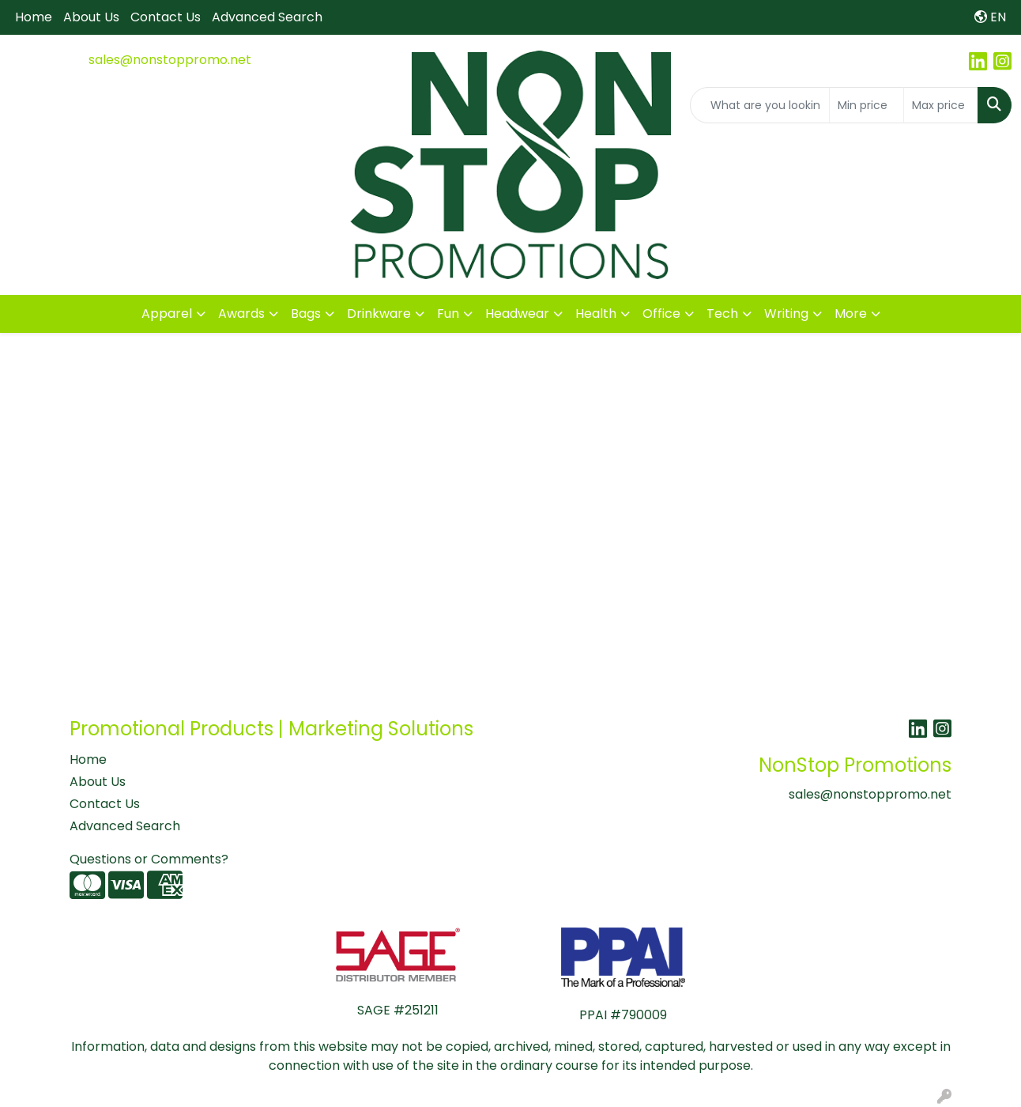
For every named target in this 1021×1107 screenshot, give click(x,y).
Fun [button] (448, 313)
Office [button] (661, 313)
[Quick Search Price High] (940, 105)
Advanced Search (267, 17)
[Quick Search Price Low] (866, 105)
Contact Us (165, 17)
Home (33, 17)
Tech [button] (722, 313)
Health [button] (595, 313)
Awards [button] (241, 313)
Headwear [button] (517, 313)
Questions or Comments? (149, 859)
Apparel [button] (166, 313)
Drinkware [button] (379, 313)
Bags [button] (306, 313)
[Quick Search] (760, 105)
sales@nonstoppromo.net (170, 60)
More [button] (851, 313)
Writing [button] (786, 313)
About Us (91, 17)
